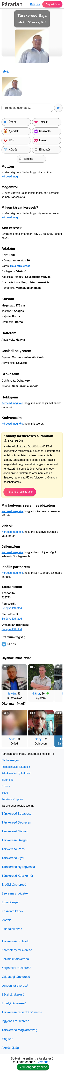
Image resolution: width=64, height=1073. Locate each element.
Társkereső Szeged (15, 840)
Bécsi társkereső (13, 994)
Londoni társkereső (15, 985)
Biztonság (7, 779)
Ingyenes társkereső (15, 1021)
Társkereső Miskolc (15, 831)
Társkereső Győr (13, 858)
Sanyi (38, 739)
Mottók (6, 920)
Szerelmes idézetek (15, 893)
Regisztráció (52, 4)
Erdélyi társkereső (14, 884)
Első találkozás (12, 929)
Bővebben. (44, 1062)
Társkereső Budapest (16, 813)
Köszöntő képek (12, 911)
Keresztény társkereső (17, 950)
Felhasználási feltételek (16, 766)
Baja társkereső (20, 265)
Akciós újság (10, 1047)
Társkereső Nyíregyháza (18, 867)
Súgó (5, 792)
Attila (12, 739)
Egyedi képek (11, 902)
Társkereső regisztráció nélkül (22, 1012)
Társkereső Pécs (13, 849)
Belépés (35, 4)
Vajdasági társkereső (16, 976)
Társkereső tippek (12, 799)
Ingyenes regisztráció (20, 491)
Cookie (6, 786)
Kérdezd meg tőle (12, 403)
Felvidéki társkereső (15, 959)
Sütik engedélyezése (33, 1067)
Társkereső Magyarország (19, 1030)
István (12, 693)
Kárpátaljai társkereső (16, 968)
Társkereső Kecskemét (17, 875)
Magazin (7, 1039)
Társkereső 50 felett (15, 941)
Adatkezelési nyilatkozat (16, 773)
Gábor (36, 693)
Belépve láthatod (12, 608)
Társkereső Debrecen (16, 822)
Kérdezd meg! (10, 176)
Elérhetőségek (10, 760)
